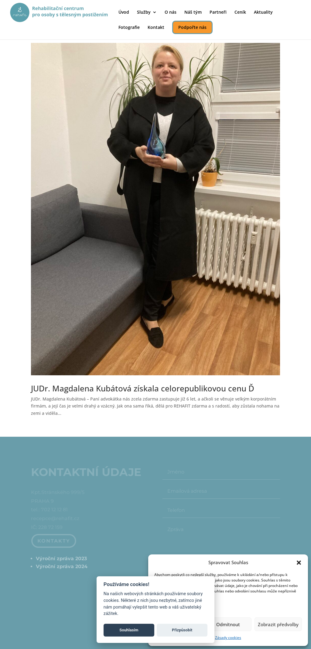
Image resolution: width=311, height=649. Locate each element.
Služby (144, 12)
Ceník (240, 12)
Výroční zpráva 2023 (61, 558)
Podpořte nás (192, 27)
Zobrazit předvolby (278, 624)
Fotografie (129, 27)
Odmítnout (228, 624)
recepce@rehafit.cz (55, 519)
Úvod (123, 12)
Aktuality (263, 12)
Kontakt (156, 27)
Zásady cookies (228, 637)
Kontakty (54, 541)
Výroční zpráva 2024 (61, 566)
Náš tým (193, 12)
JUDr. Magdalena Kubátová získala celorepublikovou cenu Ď (142, 388)
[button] (299, 563)
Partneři (218, 12)
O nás (170, 12)
